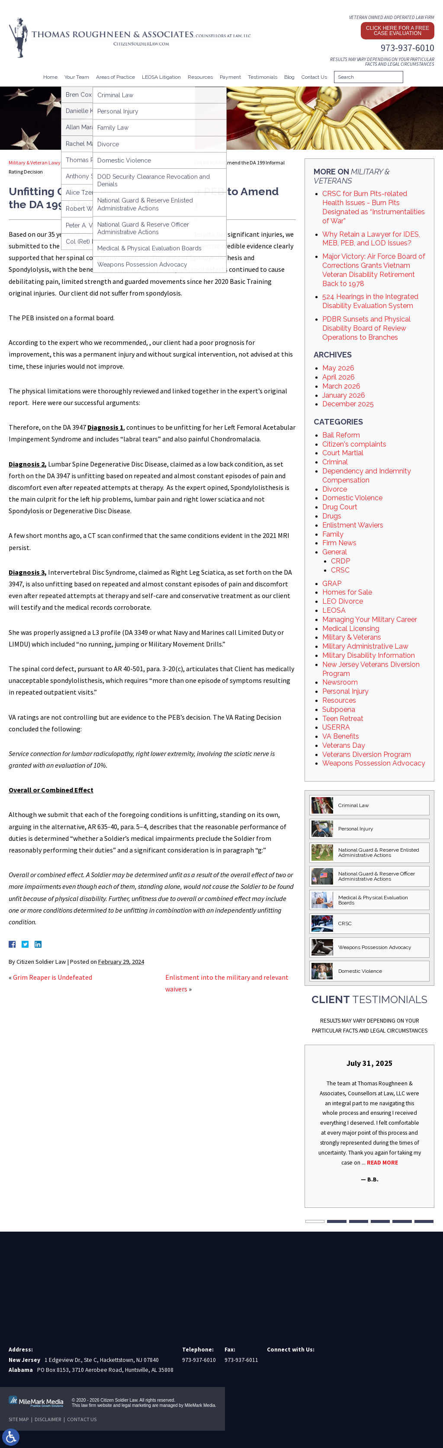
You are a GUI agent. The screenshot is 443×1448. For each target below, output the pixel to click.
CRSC (340, 570)
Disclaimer (48, 1419)
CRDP (340, 561)
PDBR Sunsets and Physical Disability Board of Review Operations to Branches (366, 328)
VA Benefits (340, 736)
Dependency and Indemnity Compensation (366, 475)
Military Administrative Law (365, 646)
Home (50, 77)
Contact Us (314, 77)
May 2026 (338, 368)
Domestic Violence (352, 498)
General (334, 552)
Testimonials (262, 77)
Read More (382, 1162)
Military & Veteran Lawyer (37, 162)
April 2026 (338, 377)
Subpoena (338, 709)
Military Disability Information (368, 655)
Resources (200, 77)
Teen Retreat (342, 718)
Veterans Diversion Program (366, 754)
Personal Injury (345, 691)
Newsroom (340, 682)
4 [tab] (380, 1221)
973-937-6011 (241, 1360)
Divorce (334, 489)
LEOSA (334, 610)
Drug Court (339, 507)
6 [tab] (423, 1221)
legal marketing (136, 1405)
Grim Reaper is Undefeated (52, 977)
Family (332, 534)
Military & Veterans (104, 162)
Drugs (331, 516)
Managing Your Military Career (369, 619)
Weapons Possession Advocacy (373, 763)
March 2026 (341, 386)
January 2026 (343, 395)
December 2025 (348, 404)
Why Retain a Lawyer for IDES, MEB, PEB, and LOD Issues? (371, 239)
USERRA (336, 727)
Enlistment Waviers (352, 525)
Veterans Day (343, 745)
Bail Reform (341, 435)
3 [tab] (358, 1221)
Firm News (339, 543)
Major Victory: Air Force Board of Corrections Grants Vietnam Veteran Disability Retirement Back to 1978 (373, 269)
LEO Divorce (342, 601)
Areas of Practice (115, 77)
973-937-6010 (407, 48)
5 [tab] (401, 1221)
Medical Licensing (350, 628)
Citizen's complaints (354, 444)
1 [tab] (314, 1221)
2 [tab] (336, 1221)
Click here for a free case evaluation (397, 30)
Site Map (19, 1419)
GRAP (331, 583)
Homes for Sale (347, 592)
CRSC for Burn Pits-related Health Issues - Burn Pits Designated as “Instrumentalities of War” (373, 207)
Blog (289, 77)
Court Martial (342, 453)
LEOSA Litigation (161, 77)
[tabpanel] (369, 1121)
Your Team (76, 77)
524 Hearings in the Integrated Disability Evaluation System (370, 301)
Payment (230, 77)
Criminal (335, 462)
